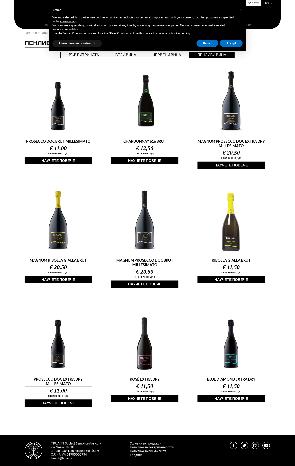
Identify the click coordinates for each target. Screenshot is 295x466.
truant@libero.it (62, 458)
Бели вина (125, 54)
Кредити (136, 455)
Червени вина (167, 54)
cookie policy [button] (68, 21)
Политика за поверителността (152, 447)
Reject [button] (207, 43)
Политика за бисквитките (148, 451)
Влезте (253, 3)
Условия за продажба (145, 443)
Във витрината (84, 54)
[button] (240, 10)
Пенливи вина (211, 54)
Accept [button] (231, 43)
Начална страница (38, 33)
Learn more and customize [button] (77, 43)
